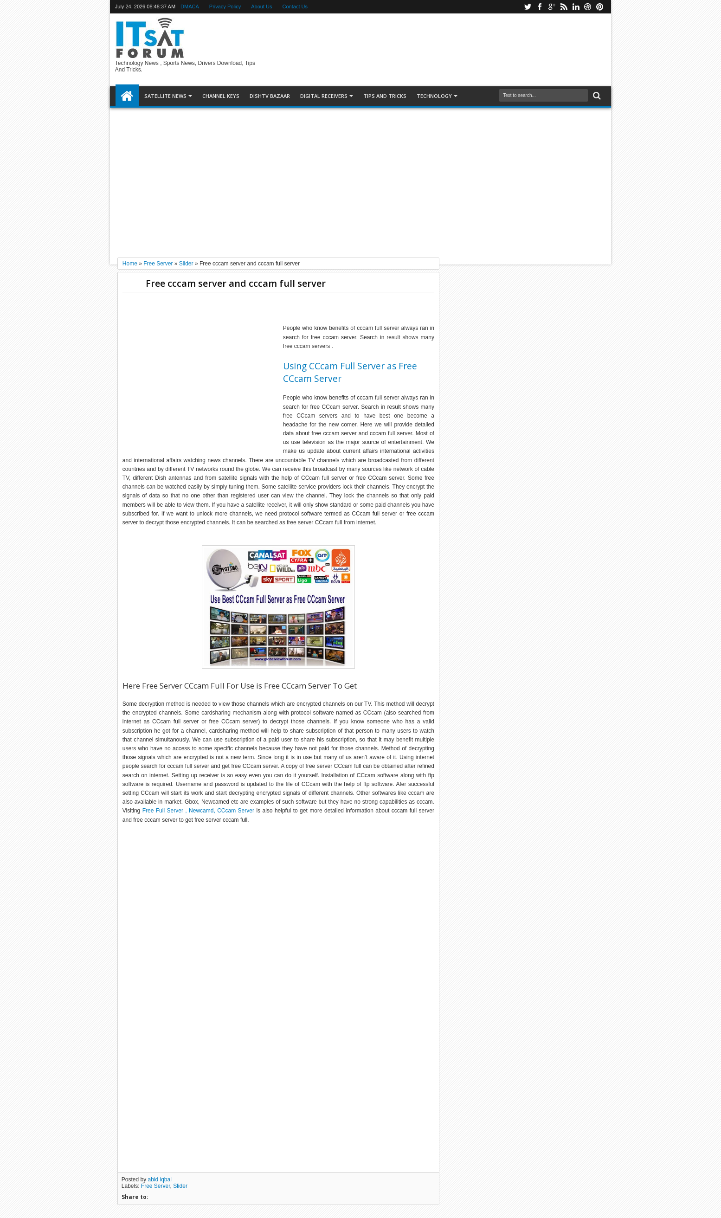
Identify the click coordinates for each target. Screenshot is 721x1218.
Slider (180, 1186)
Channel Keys (220, 95)
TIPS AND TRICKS (384, 95)
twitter (527, 6)
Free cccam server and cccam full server (236, 283)
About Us (261, 6)
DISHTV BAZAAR (270, 95)
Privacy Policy (225, 6)
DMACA (189, 6)
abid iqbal (160, 1179)
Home (127, 96)
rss (564, 6)
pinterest (600, 6)
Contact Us (295, 6)
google (552, 6)
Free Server (155, 1186)
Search (596, 96)
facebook (540, 6)
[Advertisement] (360, 179)
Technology (434, 95)
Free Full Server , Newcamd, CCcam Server (198, 810)
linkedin (576, 6)
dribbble (588, 6)
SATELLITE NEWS (165, 95)
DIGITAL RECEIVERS (324, 95)
